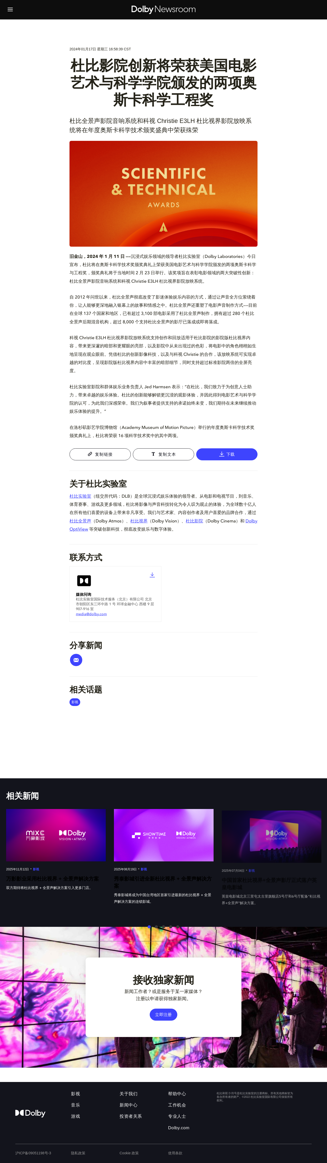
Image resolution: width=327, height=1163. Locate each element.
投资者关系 (131, 1116)
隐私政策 (78, 1153)
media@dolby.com (91, 614)
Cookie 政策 (129, 1153)
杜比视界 (139, 521)
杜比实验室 (80, 496)
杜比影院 (194, 521)
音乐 (75, 1105)
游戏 (75, 1116)
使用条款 (175, 1153)
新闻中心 (128, 1105)
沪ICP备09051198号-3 (33, 1153)
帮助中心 (177, 1093)
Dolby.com (179, 1127)
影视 (75, 702)
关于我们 (128, 1093)
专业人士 (177, 1116)
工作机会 (177, 1105)
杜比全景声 (80, 521)
